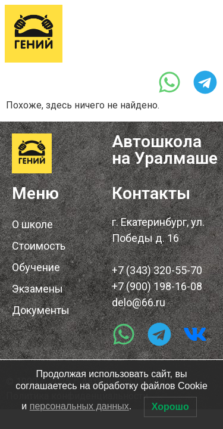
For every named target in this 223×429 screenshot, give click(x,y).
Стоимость (38, 246)
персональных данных (79, 406)
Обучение (36, 267)
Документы (41, 310)
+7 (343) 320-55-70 (111, 54)
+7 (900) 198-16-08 (157, 286)
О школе (32, 224)
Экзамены (37, 288)
